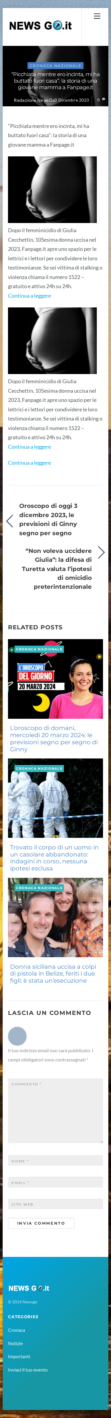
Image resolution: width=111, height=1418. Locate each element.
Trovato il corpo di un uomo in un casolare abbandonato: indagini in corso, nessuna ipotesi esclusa (54, 858)
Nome (20, 1161)
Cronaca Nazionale (55, 65)
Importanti (19, 1356)
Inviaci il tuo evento (28, 1369)
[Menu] (97, 16)
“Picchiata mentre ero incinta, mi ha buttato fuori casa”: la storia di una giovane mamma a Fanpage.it (55, 80)
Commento (27, 1084)
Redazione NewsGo (34, 100)
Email (20, 1182)
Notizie (15, 1343)
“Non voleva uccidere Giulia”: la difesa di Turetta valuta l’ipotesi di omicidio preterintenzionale (57, 569)
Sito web (22, 1204)
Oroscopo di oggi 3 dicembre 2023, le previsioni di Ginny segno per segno (48, 519)
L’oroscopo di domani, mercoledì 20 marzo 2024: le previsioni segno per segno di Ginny (54, 738)
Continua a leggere (29, 295)
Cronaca (16, 1330)
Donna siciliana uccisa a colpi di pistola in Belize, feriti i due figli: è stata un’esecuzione (53, 973)
